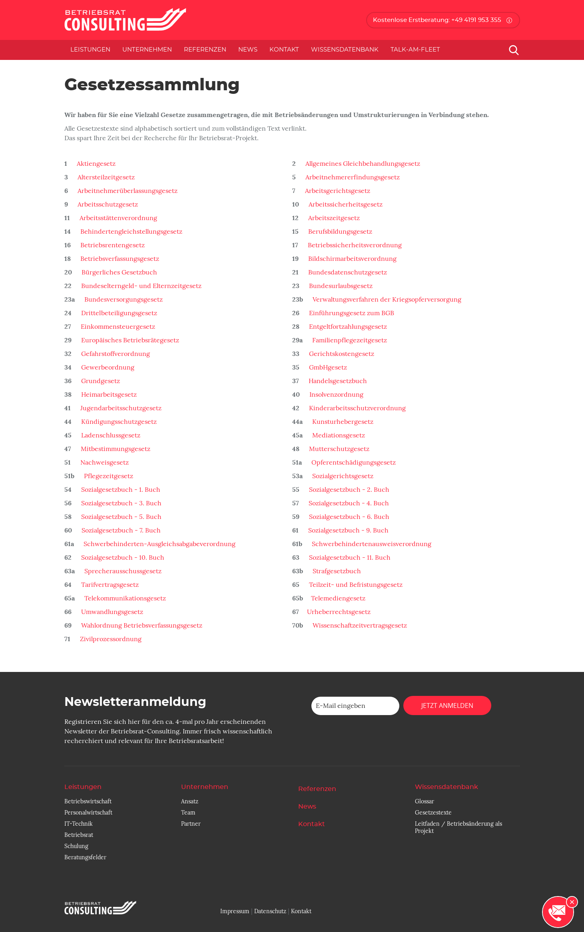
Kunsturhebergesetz (342, 422)
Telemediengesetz (338, 598)
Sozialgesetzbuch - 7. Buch (120, 531)
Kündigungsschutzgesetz (118, 422)
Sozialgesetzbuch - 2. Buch (348, 490)
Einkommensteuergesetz (117, 327)
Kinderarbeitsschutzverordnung (356, 408)
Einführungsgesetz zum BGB (350, 313)
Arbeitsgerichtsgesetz (336, 191)
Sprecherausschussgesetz (122, 571)
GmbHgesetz (327, 368)
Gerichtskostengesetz (340, 354)
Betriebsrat (78, 835)
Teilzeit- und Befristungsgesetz (355, 585)
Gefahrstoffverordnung (115, 354)
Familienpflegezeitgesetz (349, 340)
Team (188, 812)
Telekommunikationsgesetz (124, 598)
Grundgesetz (100, 381)
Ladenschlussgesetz (110, 435)
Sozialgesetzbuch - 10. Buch (122, 558)
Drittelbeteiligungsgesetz (118, 313)
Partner (191, 823)
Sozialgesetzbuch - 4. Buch (348, 503)
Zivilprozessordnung (110, 639)
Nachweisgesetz (104, 463)
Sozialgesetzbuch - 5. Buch (120, 517)
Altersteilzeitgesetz (105, 177)
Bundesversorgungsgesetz (123, 300)
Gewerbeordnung (107, 368)
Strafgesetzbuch (336, 571)
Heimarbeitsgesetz (108, 395)
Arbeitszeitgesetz (333, 218)
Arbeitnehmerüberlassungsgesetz (126, 191)
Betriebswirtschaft (88, 801)
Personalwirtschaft (88, 812)
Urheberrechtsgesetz (339, 612)
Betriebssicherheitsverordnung (354, 245)
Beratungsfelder (85, 857)
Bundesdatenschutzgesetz (347, 272)
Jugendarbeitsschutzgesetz (120, 408)
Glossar (424, 801)
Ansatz (189, 801)
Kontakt (284, 50)
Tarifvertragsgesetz (109, 585)
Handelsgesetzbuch (337, 381)
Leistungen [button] (90, 50)
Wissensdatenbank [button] (345, 50)
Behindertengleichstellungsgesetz (130, 232)
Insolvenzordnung (335, 395)
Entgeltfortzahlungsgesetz (347, 327)
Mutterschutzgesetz (338, 449)
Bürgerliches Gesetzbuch (118, 272)
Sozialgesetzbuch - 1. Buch (120, 490)
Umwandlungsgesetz (111, 612)
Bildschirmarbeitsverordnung (352, 259)
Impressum (234, 911)
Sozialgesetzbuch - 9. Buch (348, 531)
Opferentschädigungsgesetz (353, 463)
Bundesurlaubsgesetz (340, 286)
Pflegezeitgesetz (107, 476)
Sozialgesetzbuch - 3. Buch (120, 503)
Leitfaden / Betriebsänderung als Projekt (458, 827)
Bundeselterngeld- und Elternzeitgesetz (140, 286)
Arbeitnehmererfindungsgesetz (352, 177)
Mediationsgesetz (338, 435)
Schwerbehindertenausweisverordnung (370, 544)
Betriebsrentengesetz (112, 245)
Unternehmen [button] (147, 50)
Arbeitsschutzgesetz (107, 205)
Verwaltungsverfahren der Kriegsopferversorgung (386, 300)
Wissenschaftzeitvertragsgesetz (359, 626)
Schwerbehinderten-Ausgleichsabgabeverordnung (158, 544)
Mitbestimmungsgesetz (114, 449)
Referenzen (205, 50)
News (247, 50)
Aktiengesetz (95, 164)
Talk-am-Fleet (415, 50)
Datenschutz (270, 911)
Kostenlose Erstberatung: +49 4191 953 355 (437, 20)
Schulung (76, 846)
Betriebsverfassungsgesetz (119, 259)
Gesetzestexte (433, 812)
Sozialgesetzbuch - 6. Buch (348, 517)
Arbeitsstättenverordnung (117, 218)
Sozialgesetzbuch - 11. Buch (349, 558)
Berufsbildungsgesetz (339, 232)
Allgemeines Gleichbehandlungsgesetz (362, 164)
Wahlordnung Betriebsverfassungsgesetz (141, 626)
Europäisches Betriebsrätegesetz (129, 340)
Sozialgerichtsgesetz (342, 476)
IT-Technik (78, 823)
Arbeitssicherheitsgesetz (345, 205)
